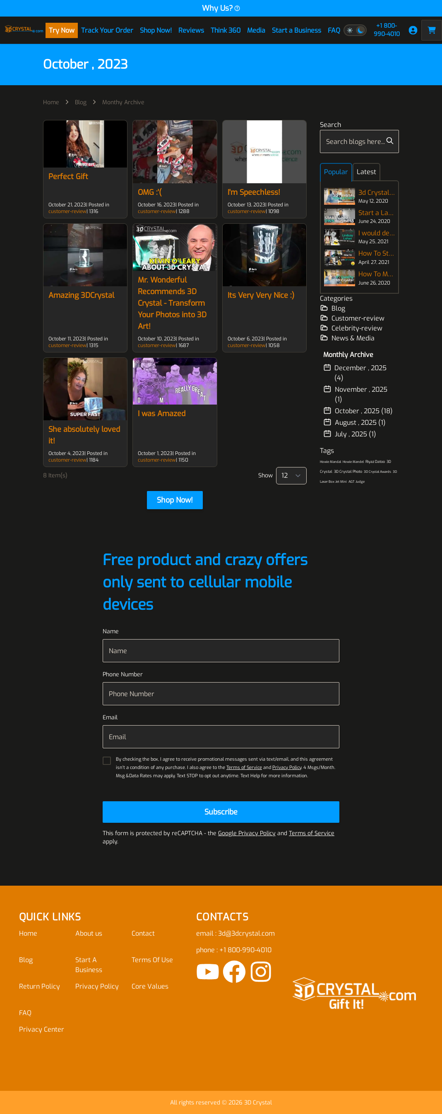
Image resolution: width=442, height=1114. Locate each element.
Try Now (61, 30)
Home (51, 102)
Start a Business (296, 30)
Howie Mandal (330, 462)
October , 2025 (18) (358, 410)
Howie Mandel (353, 462)
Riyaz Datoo (375, 461)
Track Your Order (107, 30)
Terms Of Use (152, 960)
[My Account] (413, 30)
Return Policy (39, 986)
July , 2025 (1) (349, 433)
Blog (80, 102)
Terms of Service (244, 767)
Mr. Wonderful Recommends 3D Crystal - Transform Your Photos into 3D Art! (172, 303)
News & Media (347, 338)
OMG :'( (149, 192)
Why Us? (221, 8)
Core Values (150, 986)
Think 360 (225, 30)
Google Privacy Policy (247, 833)
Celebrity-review (351, 328)
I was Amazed (161, 414)
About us (88, 933)
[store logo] (24, 30)
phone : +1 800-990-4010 (233, 950)
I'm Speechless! (254, 192)
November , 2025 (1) (355, 394)
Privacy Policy (286, 767)
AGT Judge (356, 481)
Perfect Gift (68, 177)
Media (256, 30)
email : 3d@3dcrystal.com (235, 933)
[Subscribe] (221, 812)
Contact (143, 933)
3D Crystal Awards (377, 472)
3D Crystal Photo (348, 471)
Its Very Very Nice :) (261, 295)
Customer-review (352, 318)
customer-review (67, 211)
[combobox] (359, 141)
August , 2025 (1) (354, 422)
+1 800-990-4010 (387, 30)
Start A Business (88, 965)
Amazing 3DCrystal (81, 295)
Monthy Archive (123, 102)
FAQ (334, 30)
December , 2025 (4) (355, 372)
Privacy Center (41, 1029)
